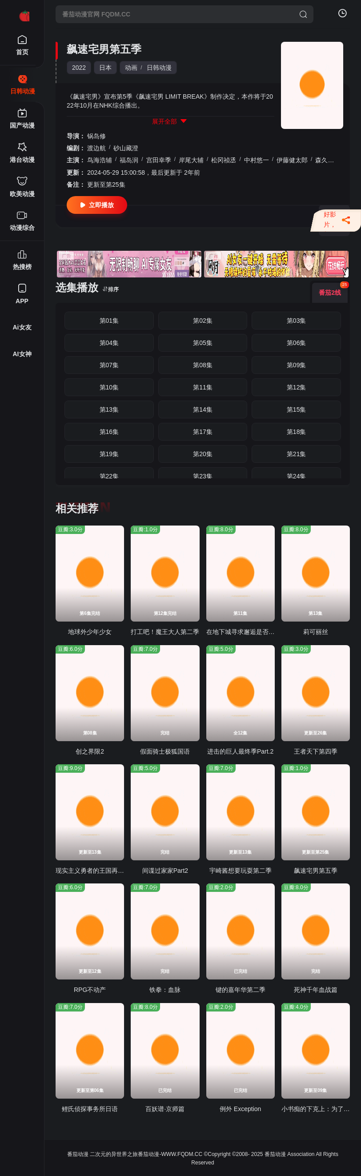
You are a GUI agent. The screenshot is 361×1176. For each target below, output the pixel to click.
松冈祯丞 (223, 160)
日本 (105, 67)
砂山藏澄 (125, 148)
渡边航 (96, 148)
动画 (131, 67)
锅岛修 (96, 136)
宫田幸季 (158, 160)
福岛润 (129, 160)
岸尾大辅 (191, 160)
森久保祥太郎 (334, 160)
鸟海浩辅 (99, 160)
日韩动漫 (159, 67)
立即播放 (97, 205)
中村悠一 (256, 160)
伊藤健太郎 (292, 160)
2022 (79, 67)
